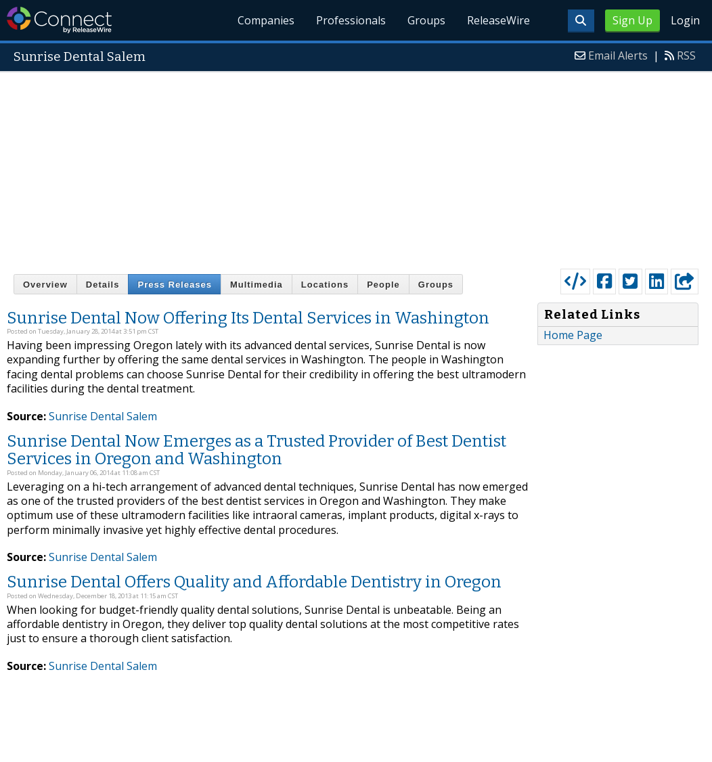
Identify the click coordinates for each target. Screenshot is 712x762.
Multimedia (256, 284)
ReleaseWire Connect (59, 20)
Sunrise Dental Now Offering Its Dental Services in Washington (248, 318)
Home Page (572, 335)
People (383, 284)
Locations (325, 284)
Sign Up (632, 20)
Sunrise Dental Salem (103, 416)
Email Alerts (618, 55)
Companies (266, 20)
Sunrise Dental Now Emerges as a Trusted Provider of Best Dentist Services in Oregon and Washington (256, 450)
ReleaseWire (498, 20)
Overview (45, 284)
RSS (686, 55)
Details (103, 284)
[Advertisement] (356, 167)
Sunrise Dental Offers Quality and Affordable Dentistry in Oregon (254, 582)
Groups (426, 20)
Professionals (351, 20)
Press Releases (174, 284)
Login (685, 20)
